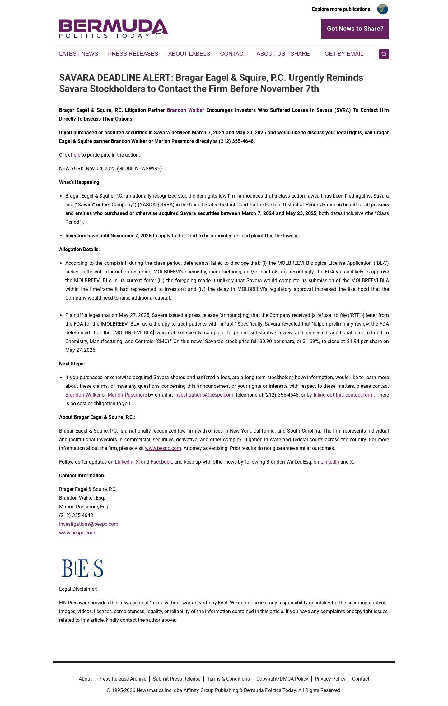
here (75, 155)
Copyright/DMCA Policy (282, 679)
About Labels (189, 54)
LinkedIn (124, 462)
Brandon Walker (82, 395)
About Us (271, 54)
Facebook (161, 462)
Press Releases (133, 54)
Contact (233, 54)
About (85, 679)
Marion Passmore (127, 395)
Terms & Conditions (228, 679)
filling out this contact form (344, 395)
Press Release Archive (122, 679)
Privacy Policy (330, 679)
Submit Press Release (176, 679)
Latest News (78, 54)
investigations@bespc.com (203, 395)
